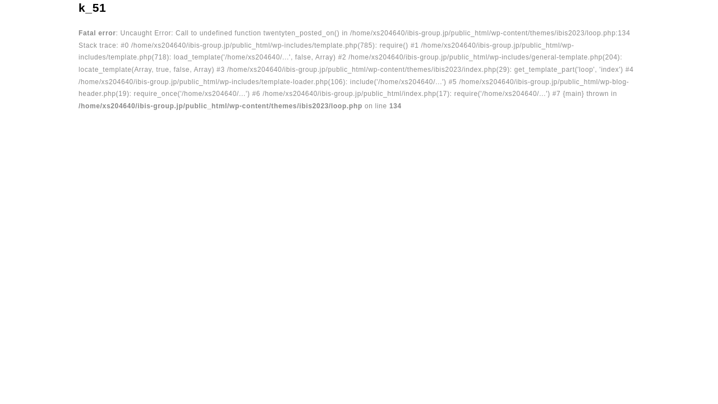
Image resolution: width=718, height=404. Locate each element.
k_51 (92, 7)
